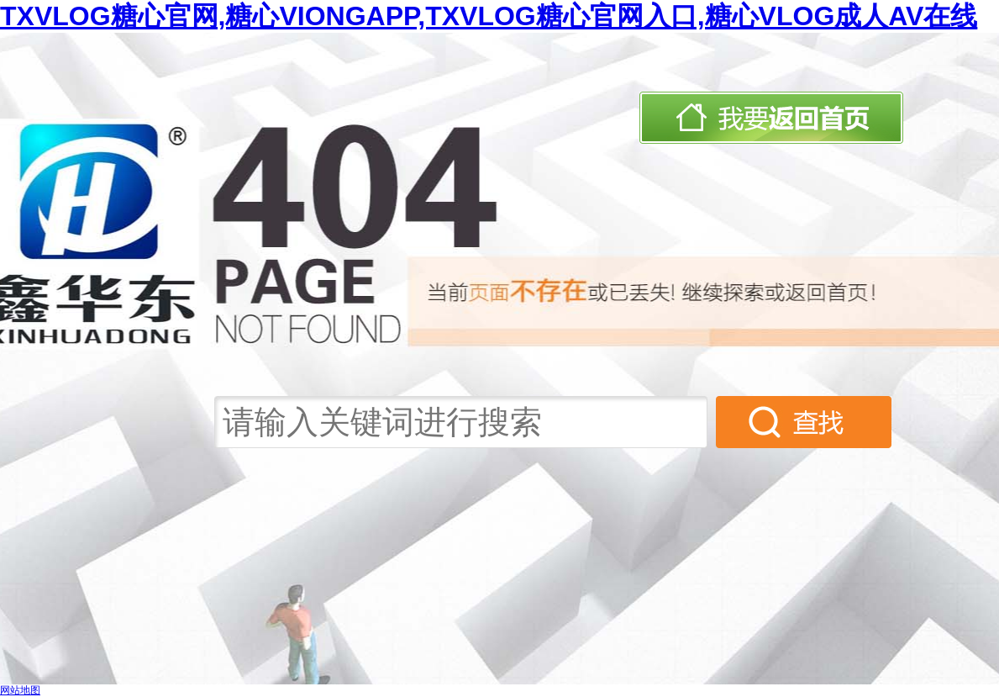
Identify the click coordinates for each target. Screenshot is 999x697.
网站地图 (20, 690)
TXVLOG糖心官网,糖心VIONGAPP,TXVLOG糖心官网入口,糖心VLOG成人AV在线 (488, 16)
